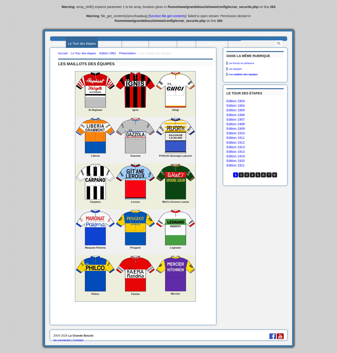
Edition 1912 (235, 142)
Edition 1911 (235, 138)
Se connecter (62, 340)
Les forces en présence (241, 63)
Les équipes (235, 68)
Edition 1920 (235, 161)
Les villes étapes (163, 43)
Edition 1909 (235, 128)
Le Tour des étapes (82, 43)
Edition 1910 (235, 133)
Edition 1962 (107, 53)
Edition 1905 (235, 110)
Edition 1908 (235, 124)
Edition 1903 (235, 101)
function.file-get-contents (167, 16)
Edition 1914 (235, 151)
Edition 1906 (235, 115)
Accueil (58, 43)
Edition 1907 (235, 119)
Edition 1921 (235, 165)
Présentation (127, 53)
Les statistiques (135, 43)
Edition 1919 (235, 156)
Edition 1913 (235, 147)
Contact (78, 340)
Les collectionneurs (212, 43)
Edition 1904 (235, 105)
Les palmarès (110, 43)
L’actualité (186, 43)
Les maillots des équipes (243, 74)
